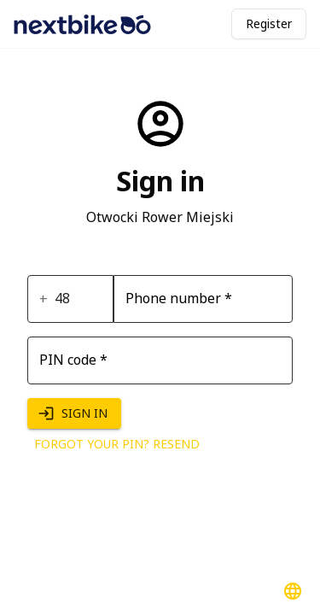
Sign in (74, 414)
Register (269, 23)
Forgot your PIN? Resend (117, 444)
